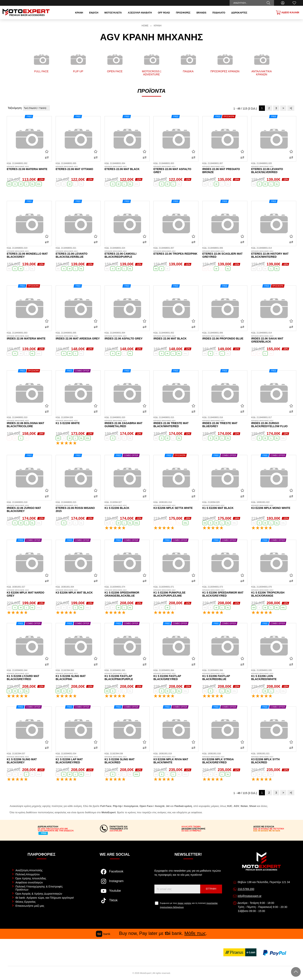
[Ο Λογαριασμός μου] (283, 3)
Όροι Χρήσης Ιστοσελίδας (30, 878)
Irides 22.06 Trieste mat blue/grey (224, 424)
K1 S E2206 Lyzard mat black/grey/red (29, 677)
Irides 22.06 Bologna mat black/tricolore (29, 424)
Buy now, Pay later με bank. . (151, 933)
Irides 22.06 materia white (29, 337)
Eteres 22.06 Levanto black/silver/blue (78, 254)
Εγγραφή (211, 888)
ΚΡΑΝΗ (157, 25)
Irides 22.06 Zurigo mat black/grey (29, 508)
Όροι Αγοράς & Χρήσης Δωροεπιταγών (38, 893)
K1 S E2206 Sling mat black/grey (29, 760)
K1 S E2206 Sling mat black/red (127, 760)
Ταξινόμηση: (15, 107)
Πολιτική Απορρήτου (27, 874)
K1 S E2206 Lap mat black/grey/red (78, 760)
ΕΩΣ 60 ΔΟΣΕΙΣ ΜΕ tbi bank (266, 830)
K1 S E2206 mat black (224, 506)
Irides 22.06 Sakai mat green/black (273, 339)
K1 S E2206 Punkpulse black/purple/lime (175, 593)
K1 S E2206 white (78, 422)
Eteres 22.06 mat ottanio (78, 168)
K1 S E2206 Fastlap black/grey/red (175, 677)
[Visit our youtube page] (115, 893)
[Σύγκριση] (47, 157)
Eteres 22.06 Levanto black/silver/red (273, 170)
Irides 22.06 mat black (175, 337)
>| (291, 108)
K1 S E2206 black (127, 506)
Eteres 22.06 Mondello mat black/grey (29, 254)
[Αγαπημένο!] (47, 151)
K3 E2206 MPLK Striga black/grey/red (224, 760)
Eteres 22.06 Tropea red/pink (175, 252)
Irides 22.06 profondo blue (224, 337)
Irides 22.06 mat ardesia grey (78, 337)
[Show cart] (287, 12)
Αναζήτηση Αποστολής (29, 870)
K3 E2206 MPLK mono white (273, 506)
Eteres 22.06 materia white (29, 168)
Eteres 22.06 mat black (127, 168)
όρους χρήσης (184, 903)
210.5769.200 (246, 889)
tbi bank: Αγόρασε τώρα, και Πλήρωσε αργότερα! (44, 897)
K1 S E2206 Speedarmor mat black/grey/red (224, 593)
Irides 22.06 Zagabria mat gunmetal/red (127, 424)
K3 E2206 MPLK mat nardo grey (29, 593)
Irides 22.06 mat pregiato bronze (224, 170)
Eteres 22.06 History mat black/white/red (273, 254)
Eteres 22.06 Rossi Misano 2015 (78, 508)
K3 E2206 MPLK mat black (78, 591)
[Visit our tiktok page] (115, 902)
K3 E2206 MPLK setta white (175, 506)
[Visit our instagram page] (115, 883)
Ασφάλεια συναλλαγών (29, 882)
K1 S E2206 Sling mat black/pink (78, 677)
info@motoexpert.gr (249, 895)
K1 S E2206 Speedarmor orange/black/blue (127, 593)
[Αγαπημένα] (294, 3)
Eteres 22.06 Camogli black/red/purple (127, 254)
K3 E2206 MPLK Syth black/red (273, 760)
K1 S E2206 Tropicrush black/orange (273, 593)
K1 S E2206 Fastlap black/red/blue (224, 677)
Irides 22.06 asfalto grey (127, 337)
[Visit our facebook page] (115, 873)
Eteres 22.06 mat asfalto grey (175, 170)
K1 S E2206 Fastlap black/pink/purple (127, 677)
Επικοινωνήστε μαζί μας (29, 905)
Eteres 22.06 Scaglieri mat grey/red (224, 254)
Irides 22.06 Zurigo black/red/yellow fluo (273, 424)
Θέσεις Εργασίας (25, 901)
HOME (144, 25)
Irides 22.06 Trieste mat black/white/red (175, 424)
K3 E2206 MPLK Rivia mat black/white (175, 760)
